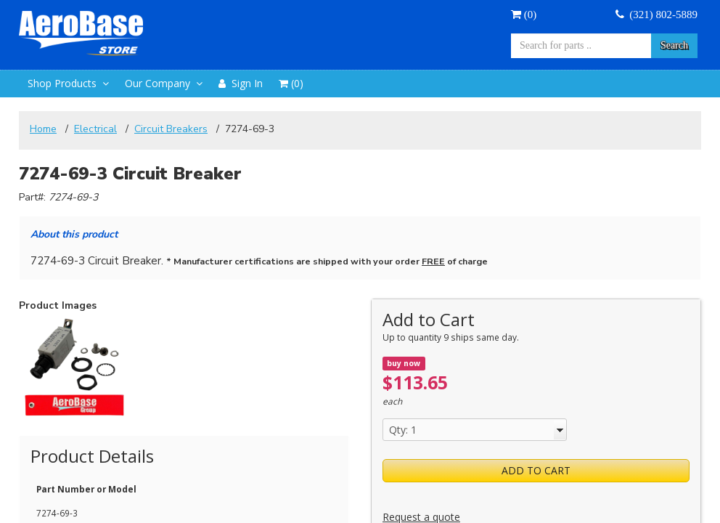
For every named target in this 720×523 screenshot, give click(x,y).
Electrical (95, 129)
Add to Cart (536, 470)
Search (674, 45)
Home (43, 129)
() (523, 14)
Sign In (240, 83)
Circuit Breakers (171, 129)
